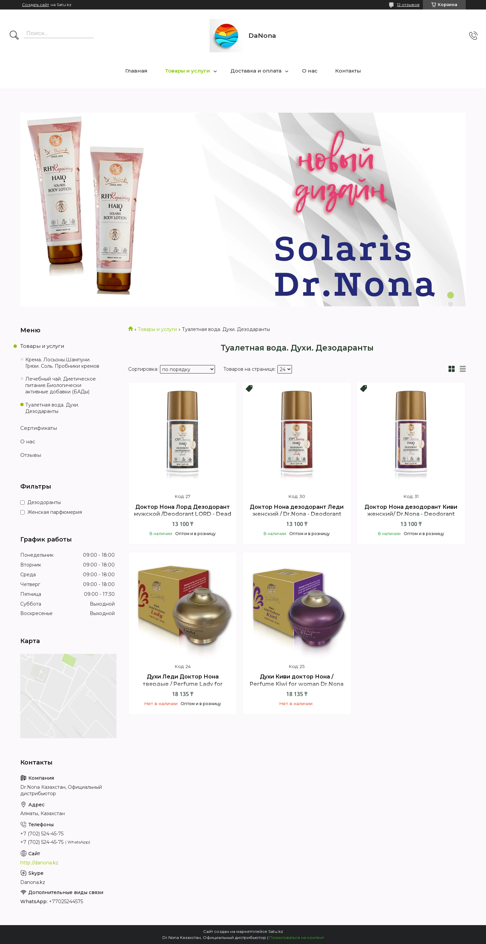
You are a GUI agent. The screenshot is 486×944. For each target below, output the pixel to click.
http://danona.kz (39, 863)
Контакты (348, 70)
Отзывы (30, 455)
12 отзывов (408, 4)
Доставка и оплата (256, 70)
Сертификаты (38, 428)
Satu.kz (275, 931)
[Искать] (14, 35)
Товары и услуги (187, 70)
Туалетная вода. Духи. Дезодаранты (52, 408)
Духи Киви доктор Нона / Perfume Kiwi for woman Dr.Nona (297, 680)
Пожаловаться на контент (296, 937)
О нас (310, 70)
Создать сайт (35, 4)
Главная (136, 70)
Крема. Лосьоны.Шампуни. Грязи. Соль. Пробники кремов (62, 363)
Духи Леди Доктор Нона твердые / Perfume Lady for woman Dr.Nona (182, 683)
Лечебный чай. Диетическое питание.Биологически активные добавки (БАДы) (60, 385)
